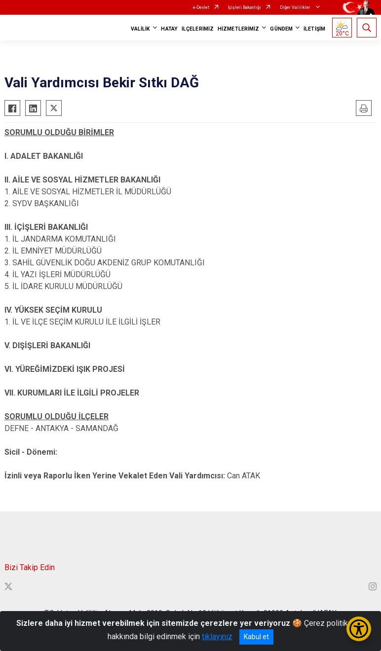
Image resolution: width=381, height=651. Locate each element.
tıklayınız (217, 636)
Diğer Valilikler (295, 7)
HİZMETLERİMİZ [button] (238, 29)
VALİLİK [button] (141, 29)
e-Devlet (201, 7)
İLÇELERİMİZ (198, 29)
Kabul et (256, 637)
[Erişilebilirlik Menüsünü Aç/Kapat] (358, 628)
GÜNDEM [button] (281, 29)
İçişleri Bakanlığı (244, 7)
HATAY (169, 29)
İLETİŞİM (314, 29)
